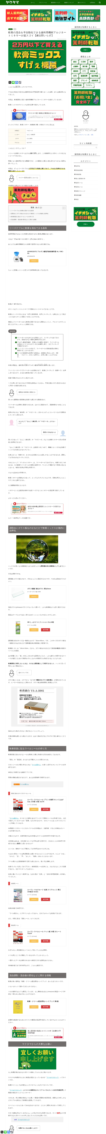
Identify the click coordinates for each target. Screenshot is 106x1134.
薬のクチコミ (82, 2)
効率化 (10, 29)
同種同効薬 (77, 86)
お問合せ (92, 2)
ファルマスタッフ (53, 1081)
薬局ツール (79, 183)
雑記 (77, 200)
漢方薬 (84, 67)
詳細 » (86, 49)
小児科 (83, 62)
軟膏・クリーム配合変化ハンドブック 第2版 (43, 1003)
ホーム (33, 2)
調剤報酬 (78, 196)
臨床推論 (95, 76)
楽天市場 (45, 632)
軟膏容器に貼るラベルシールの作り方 (22, 217)
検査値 (92, 72)
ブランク (84, 81)
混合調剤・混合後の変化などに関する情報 (23, 220)
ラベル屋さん (36, 767)
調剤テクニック (80, 191)
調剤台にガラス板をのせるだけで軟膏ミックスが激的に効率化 (29, 214)
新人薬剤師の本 (80, 179)
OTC (84, 72)
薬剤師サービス (55, 2)
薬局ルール (79, 187)
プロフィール (43, 2)
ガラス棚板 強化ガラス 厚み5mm (39, 591)
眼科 (91, 62)
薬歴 (75, 81)
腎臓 (93, 67)
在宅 (75, 76)
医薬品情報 (79, 171)
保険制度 (95, 81)
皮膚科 (75, 67)
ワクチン (89, 86)
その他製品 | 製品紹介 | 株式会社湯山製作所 (36, 727)
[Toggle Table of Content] (63, 209)
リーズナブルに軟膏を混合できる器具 (22, 211)
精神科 (75, 72)
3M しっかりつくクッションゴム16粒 (40, 624)
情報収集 (78, 175)
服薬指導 (84, 76)
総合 (75, 62)
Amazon (33, 262)
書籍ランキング (69, 2)
